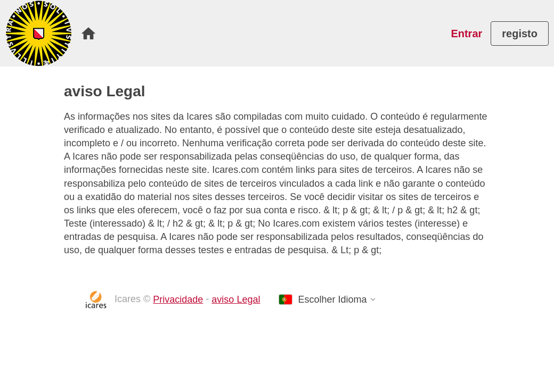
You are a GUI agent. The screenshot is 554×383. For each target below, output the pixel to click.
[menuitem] (88, 33)
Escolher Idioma (332, 299)
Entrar (466, 33)
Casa (88, 33)
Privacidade (178, 299)
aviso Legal (235, 299)
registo (519, 33)
